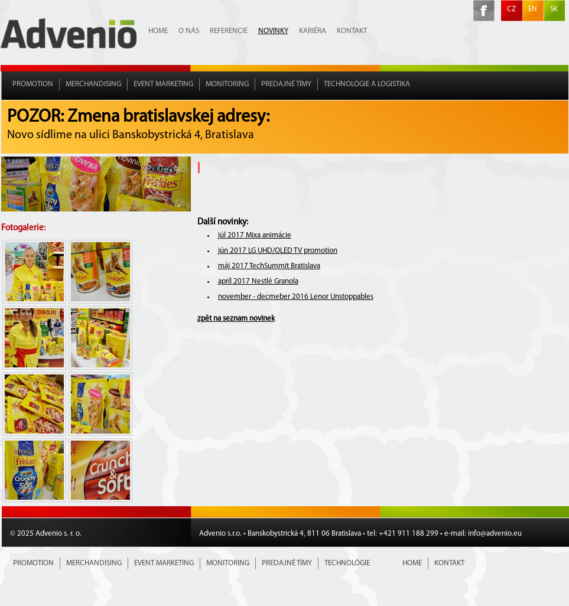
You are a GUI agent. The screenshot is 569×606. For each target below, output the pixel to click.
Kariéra (312, 31)
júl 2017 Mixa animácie (254, 235)
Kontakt (352, 31)
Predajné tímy (286, 84)
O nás (188, 31)
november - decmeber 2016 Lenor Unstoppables (295, 297)
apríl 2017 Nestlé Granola (258, 281)
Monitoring (227, 84)
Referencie (229, 31)
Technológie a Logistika (367, 84)
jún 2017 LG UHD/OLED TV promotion (277, 251)
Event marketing (163, 84)
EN (532, 9)
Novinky (273, 31)
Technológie (347, 563)
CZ (511, 9)
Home (158, 31)
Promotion (32, 84)
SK (554, 9)
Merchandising (93, 84)
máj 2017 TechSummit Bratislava (269, 266)
